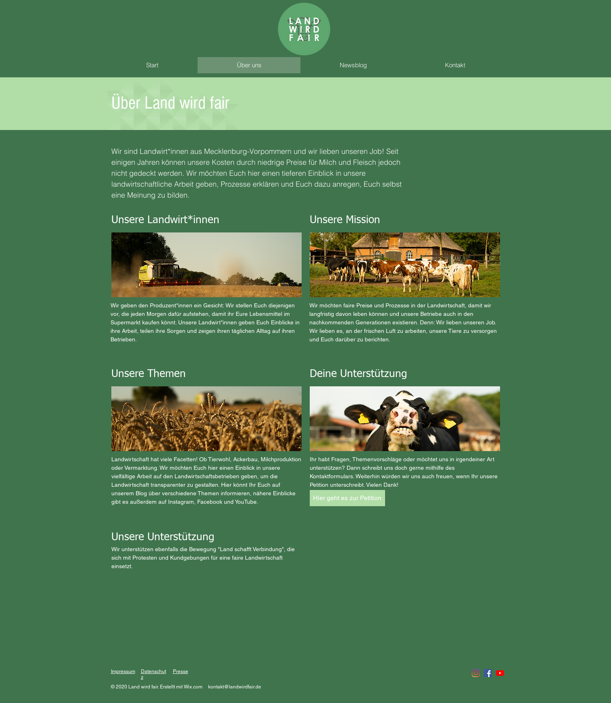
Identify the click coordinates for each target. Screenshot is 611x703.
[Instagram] (476, 673)
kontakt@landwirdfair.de (234, 687)
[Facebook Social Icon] (488, 673)
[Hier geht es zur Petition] (347, 498)
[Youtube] (500, 673)
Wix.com (193, 687)
